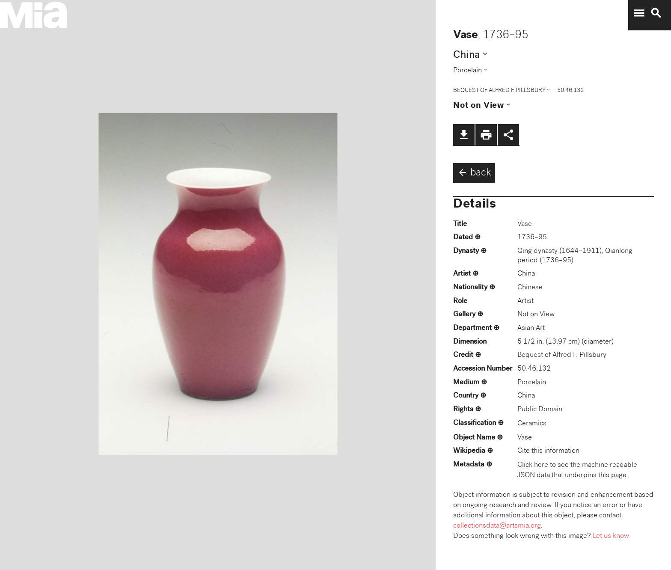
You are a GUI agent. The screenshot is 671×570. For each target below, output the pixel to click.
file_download (463, 134)
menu (638, 13)
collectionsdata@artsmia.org (497, 526)
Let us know (611, 536)
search (656, 13)
